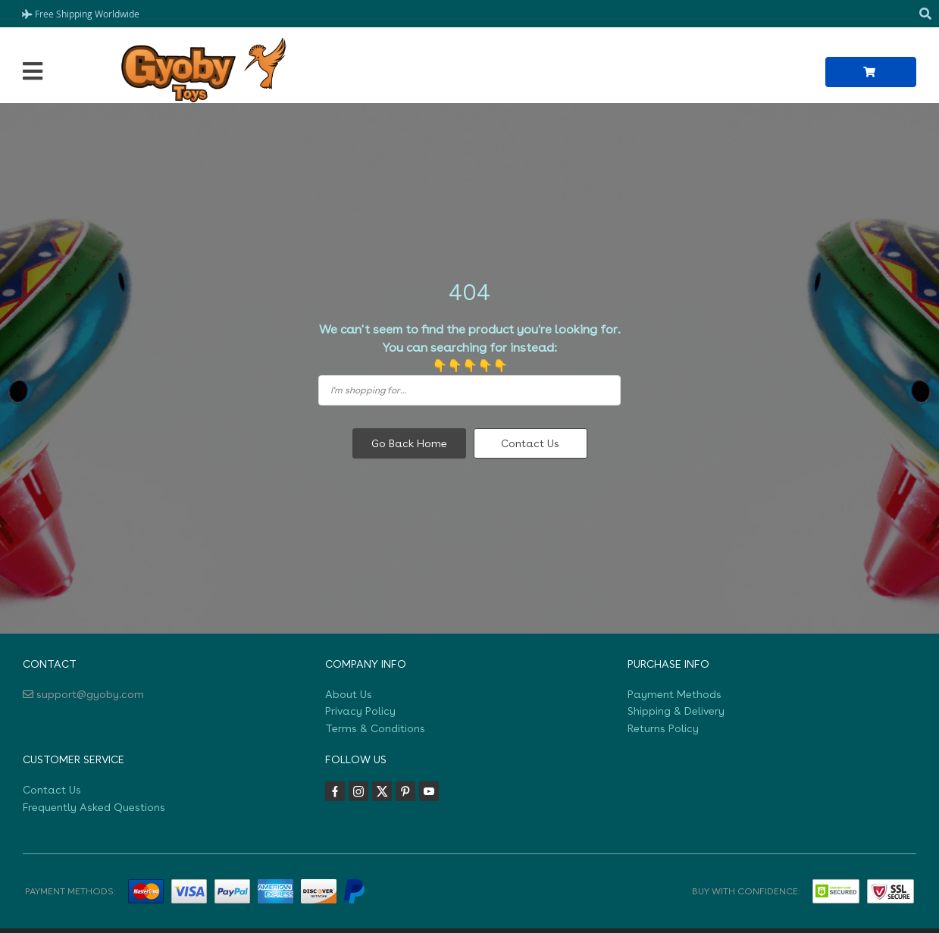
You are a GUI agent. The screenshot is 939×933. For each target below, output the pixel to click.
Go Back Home (409, 443)
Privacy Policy (360, 711)
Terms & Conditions (375, 728)
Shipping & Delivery (676, 711)
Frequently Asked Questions (94, 807)
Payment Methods (674, 694)
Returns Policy (663, 728)
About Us (348, 694)
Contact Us (530, 443)
